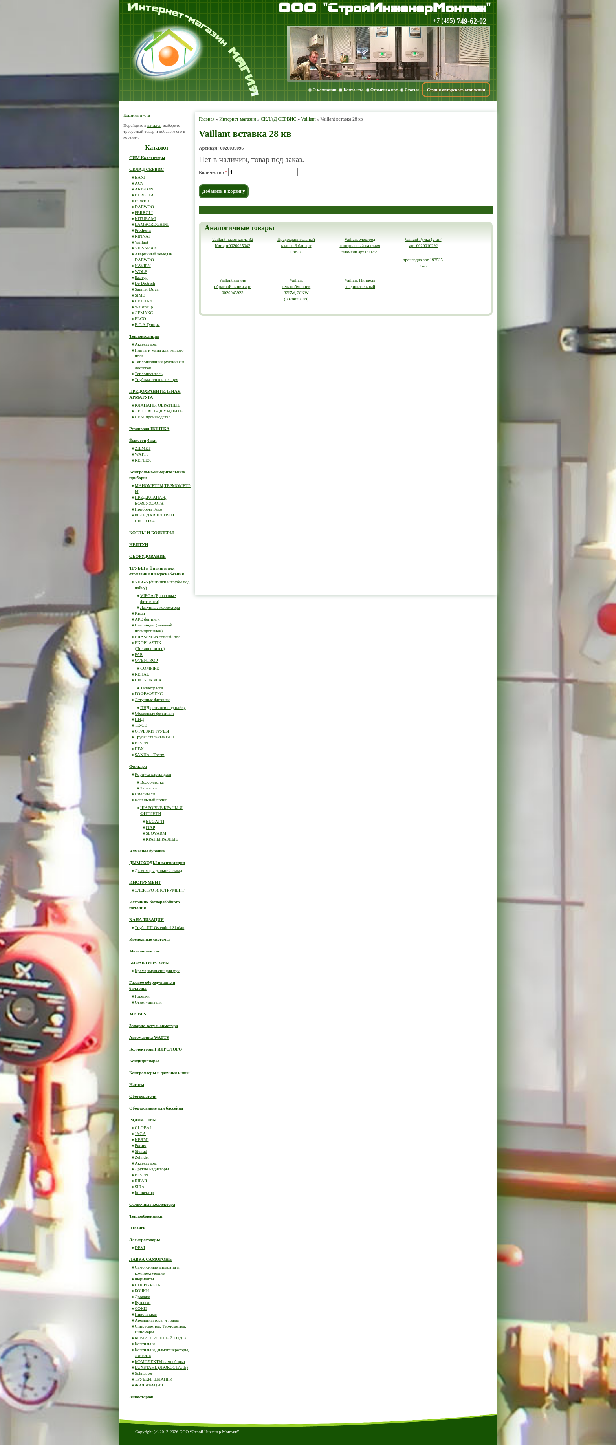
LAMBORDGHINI (152, 224)
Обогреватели (142, 1096)
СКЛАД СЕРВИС (279, 119)
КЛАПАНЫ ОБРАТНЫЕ (157, 405)
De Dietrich (145, 283)
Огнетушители (148, 1002)
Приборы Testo (148, 509)
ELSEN (141, 742)
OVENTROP (146, 660)
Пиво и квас (146, 1314)
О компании (325, 89)
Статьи (412, 89)
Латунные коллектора (160, 607)
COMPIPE (149, 668)
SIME (140, 295)
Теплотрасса (151, 687)
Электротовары (144, 1239)
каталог (154, 125)
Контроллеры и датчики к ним (159, 1072)
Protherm (143, 230)
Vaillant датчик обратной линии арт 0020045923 (232, 286)
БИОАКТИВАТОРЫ (149, 962)
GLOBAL (143, 1127)
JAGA (140, 1133)
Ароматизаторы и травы (157, 1320)
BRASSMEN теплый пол (157, 636)
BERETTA (144, 194)
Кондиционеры (144, 1061)
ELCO (140, 318)
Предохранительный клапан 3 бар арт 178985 (296, 245)
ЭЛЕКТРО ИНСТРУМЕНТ (160, 890)
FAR (139, 654)
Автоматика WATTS (149, 1037)
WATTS (141, 454)
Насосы (136, 1084)
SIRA (140, 1186)
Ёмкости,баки (143, 440)
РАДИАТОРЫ (143, 1119)
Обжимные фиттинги (154, 713)
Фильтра (138, 766)
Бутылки (142, 1302)
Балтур (141, 277)
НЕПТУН (138, 544)
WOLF (141, 271)
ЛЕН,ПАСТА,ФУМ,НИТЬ (159, 410)
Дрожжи (142, 1296)
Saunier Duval (147, 289)
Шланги (137, 1227)
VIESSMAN (146, 247)
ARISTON (144, 189)
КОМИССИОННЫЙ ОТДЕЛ (161, 1337)
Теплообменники (146, 1216)
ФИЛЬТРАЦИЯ (149, 1385)
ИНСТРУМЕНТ (145, 882)
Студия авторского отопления (456, 89)
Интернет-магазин (237, 119)
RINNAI (142, 236)
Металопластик (144, 951)
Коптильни (145, 1343)
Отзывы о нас (384, 89)
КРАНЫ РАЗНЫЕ (162, 839)
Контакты (353, 89)
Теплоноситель (149, 373)
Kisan (140, 613)
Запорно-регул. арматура (153, 1025)
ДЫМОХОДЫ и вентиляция (157, 862)
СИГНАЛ (143, 301)
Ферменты (144, 1279)
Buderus (142, 200)
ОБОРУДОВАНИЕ (147, 556)
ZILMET (142, 448)
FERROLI (144, 212)
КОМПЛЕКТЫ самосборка (160, 1361)
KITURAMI (145, 218)
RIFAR (141, 1180)
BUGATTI (155, 821)
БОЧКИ (142, 1290)
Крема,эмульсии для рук (157, 970)
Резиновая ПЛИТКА (149, 428)
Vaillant (308, 119)
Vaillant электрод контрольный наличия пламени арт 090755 (359, 245)
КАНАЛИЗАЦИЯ (146, 919)
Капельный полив (151, 799)
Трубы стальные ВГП (154, 736)
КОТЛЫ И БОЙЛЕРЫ (151, 532)
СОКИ (141, 1308)
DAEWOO (144, 206)
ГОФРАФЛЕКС (149, 693)
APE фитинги (147, 619)
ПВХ (139, 748)
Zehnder (142, 1157)
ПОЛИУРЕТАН (149, 1284)
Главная (206, 119)
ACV (139, 183)
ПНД (139, 719)
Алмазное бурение (147, 850)
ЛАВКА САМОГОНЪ (150, 1259)
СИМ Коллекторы (147, 157)
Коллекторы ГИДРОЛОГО (155, 1049)
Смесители (145, 793)
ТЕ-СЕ (141, 725)
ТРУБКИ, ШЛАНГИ (153, 1379)
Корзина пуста (136, 115)
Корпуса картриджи (153, 774)
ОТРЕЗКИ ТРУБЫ (152, 731)
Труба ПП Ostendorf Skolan (159, 927)
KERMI (141, 1139)
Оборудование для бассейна (156, 1108)
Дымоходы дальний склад (158, 870)
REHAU (142, 674)
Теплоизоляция (144, 336)
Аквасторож (141, 1396)
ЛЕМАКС (144, 312)
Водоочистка (152, 782)
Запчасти (148, 788)
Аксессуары (146, 344)
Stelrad (141, 1151)
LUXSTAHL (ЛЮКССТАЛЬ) (161, 1367)
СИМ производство (152, 416)
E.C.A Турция (147, 324)
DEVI (140, 1247)
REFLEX (143, 460)
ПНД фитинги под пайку (163, 707)
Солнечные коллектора (152, 1204)
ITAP (150, 827)
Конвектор (144, 1192)
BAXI (140, 177)
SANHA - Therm (150, 754)
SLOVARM (156, 833)
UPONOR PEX (148, 680)
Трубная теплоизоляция (156, 379)
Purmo (140, 1145)
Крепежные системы (149, 939)
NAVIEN (143, 265)
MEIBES (137, 1013)
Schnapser (143, 1373)
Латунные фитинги (152, 699)
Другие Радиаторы (152, 1169)
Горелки (142, 996)
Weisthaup (144, 306)
